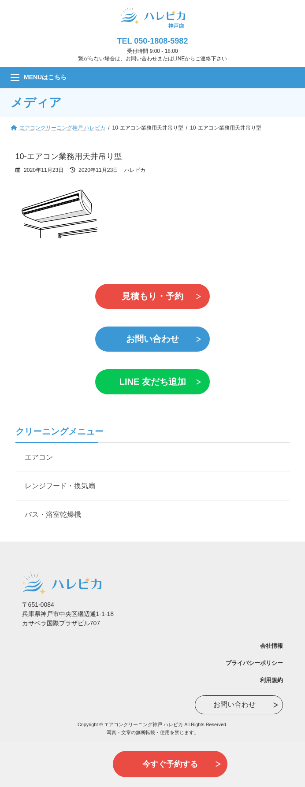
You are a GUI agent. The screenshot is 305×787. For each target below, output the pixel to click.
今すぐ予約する (170, 764)
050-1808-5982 (161, 41)
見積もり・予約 (152, 296)
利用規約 (271, 680)
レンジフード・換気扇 (60, 486)
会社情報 (271, 645)
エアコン (39, 457)
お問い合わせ (152, 339)
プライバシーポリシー (254, 663)
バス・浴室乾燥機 (53, 514)
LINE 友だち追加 (152, 381)
